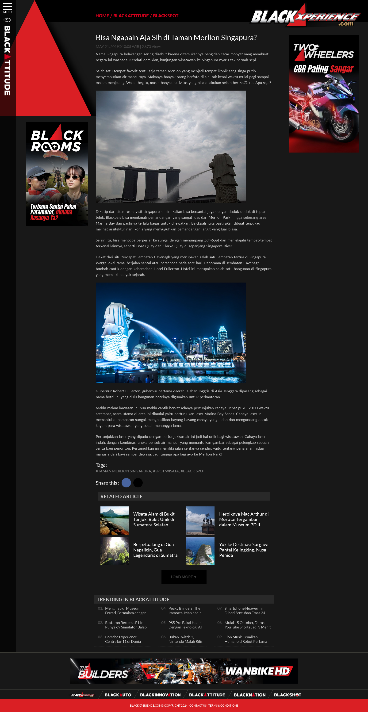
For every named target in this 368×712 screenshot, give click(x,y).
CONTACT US (198, 705)
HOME (102, 15)
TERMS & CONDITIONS (223, 705)
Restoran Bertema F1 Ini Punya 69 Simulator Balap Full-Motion (126, 627)
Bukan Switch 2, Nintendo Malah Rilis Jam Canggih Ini (186, 641)
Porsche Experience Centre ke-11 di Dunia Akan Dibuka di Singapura (126, 641)
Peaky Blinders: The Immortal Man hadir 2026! (185, 612)
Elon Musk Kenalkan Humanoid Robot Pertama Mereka (246, 641)
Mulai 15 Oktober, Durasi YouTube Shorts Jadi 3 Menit (248, 624)
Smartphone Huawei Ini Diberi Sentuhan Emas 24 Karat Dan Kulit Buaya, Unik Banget (247, 615)
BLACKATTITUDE (131, 15)
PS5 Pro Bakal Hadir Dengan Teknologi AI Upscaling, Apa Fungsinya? (185, 629)
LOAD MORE (184, 576)
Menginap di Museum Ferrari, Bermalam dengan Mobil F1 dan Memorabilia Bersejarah (126, 615)
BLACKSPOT (165, 15)
